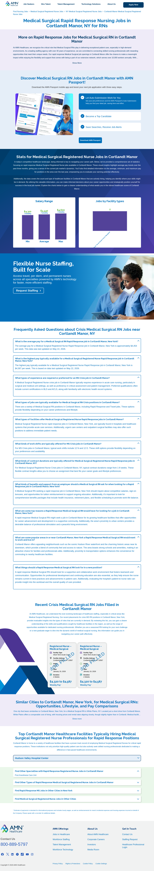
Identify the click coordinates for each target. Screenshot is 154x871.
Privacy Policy (58, 864)
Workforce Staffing (61, 839)
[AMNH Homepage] (12, 3)
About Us (111, 4)
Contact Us (127, 834)
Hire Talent (46, 4)
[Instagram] (32, 854)
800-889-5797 (14, 844)
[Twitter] (7, 854)
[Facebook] (2, 854)
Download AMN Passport (90, 140)
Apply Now (133, 5)
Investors (91, 844)
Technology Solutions (91, 4)
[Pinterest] (17, 854)
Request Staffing (27, 290)
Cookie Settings (101, 864)
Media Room (93, 849)
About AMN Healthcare (98, 834)
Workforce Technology (63, 849)
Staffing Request (130, 839)
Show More (77, 63)
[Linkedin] (12, 854)
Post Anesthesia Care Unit (26, 775)
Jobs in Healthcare (61, 834)
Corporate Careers (96, 839)
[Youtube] (27, 854)
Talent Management (66, 4)
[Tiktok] (22, 854)
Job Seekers (28, 4)
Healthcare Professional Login (133, 845)
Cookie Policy (88, 864)
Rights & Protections (73, 864)
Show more (77, 719)
